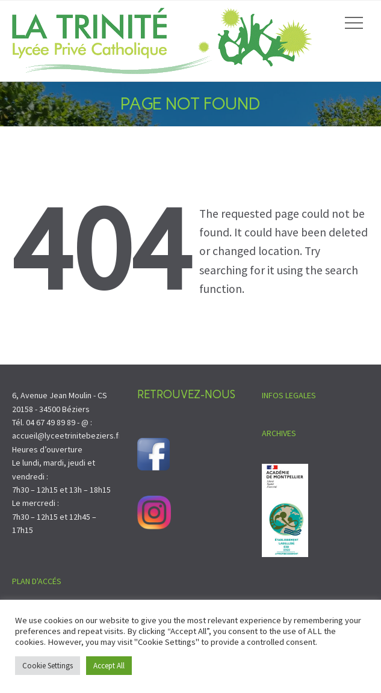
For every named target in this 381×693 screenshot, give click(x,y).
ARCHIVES (279, 433)
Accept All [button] (109, 666)
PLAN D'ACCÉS (36, 581)
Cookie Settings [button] (47, 666)
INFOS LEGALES (289, 395)
